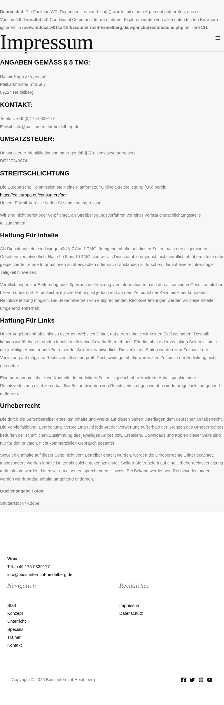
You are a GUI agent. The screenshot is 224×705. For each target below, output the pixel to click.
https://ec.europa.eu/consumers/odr (33, 195)
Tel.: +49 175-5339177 (28, 566)
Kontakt (14, 645)
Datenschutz (131, 613)
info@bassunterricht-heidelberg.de (39, 574)
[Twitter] (192, 680)
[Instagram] (201, 680)
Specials (15, 629)
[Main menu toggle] (218, 38)
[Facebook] (183, 680)
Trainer (14, 637)
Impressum (129, 605)
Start (11, 605)
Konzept (15, 613)
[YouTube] (209, 680)
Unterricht (16, 621)
